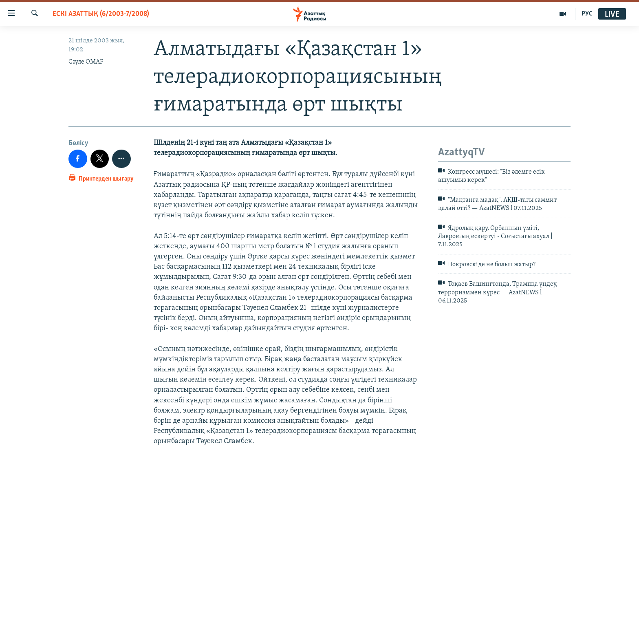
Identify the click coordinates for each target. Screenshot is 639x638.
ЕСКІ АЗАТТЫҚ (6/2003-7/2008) (101, 14)
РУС (587, 14)
